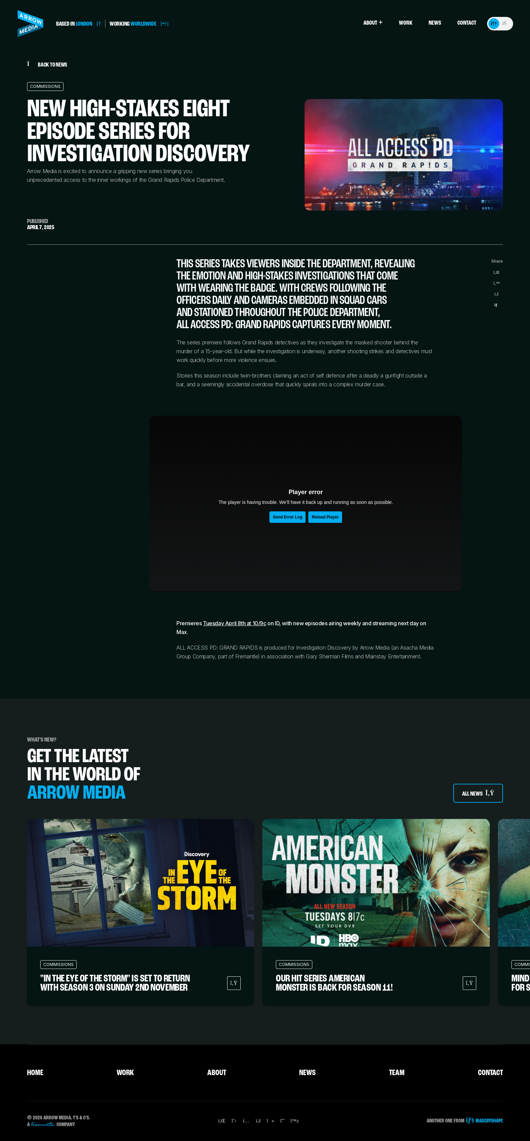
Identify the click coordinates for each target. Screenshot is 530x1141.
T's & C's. (81, 1118)
